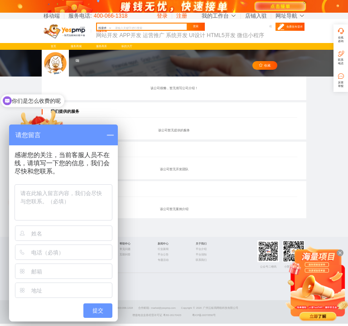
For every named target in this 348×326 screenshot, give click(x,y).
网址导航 (290, 16)
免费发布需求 (290, 26)
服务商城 (76, 46)
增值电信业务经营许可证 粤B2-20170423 (156, 315)
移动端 (52, 16)
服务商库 (101, 46)
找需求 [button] (104, 28)
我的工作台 (219, 16)
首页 (53, 46)
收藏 (265, 65)
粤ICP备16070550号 (204, 315)
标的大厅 (126, 46)
